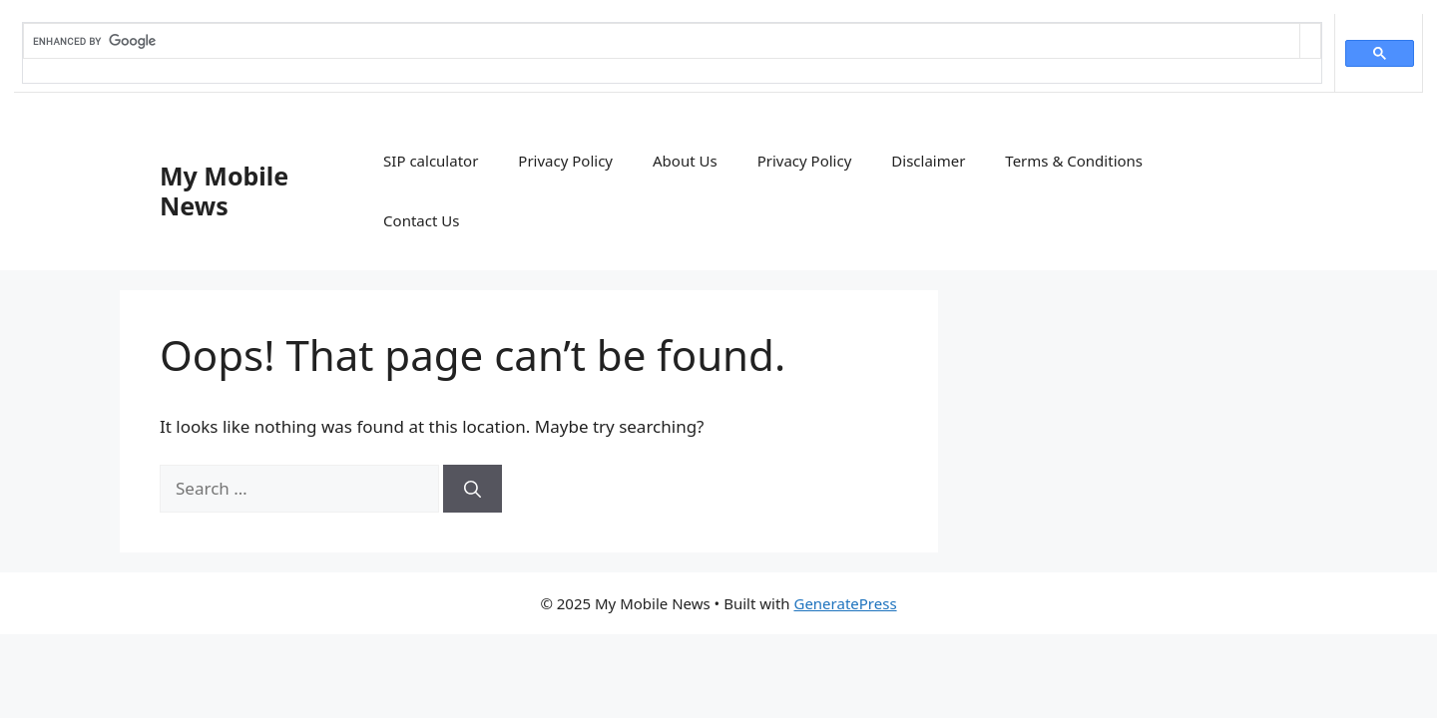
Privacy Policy (565, 161)
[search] (661, 41)
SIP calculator (430, 161)
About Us (685, 161)
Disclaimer (928, 161)
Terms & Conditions (1074, 161)
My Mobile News (224, 190)
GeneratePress (844, 603)
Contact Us (421, 220)
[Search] (472, 489)
